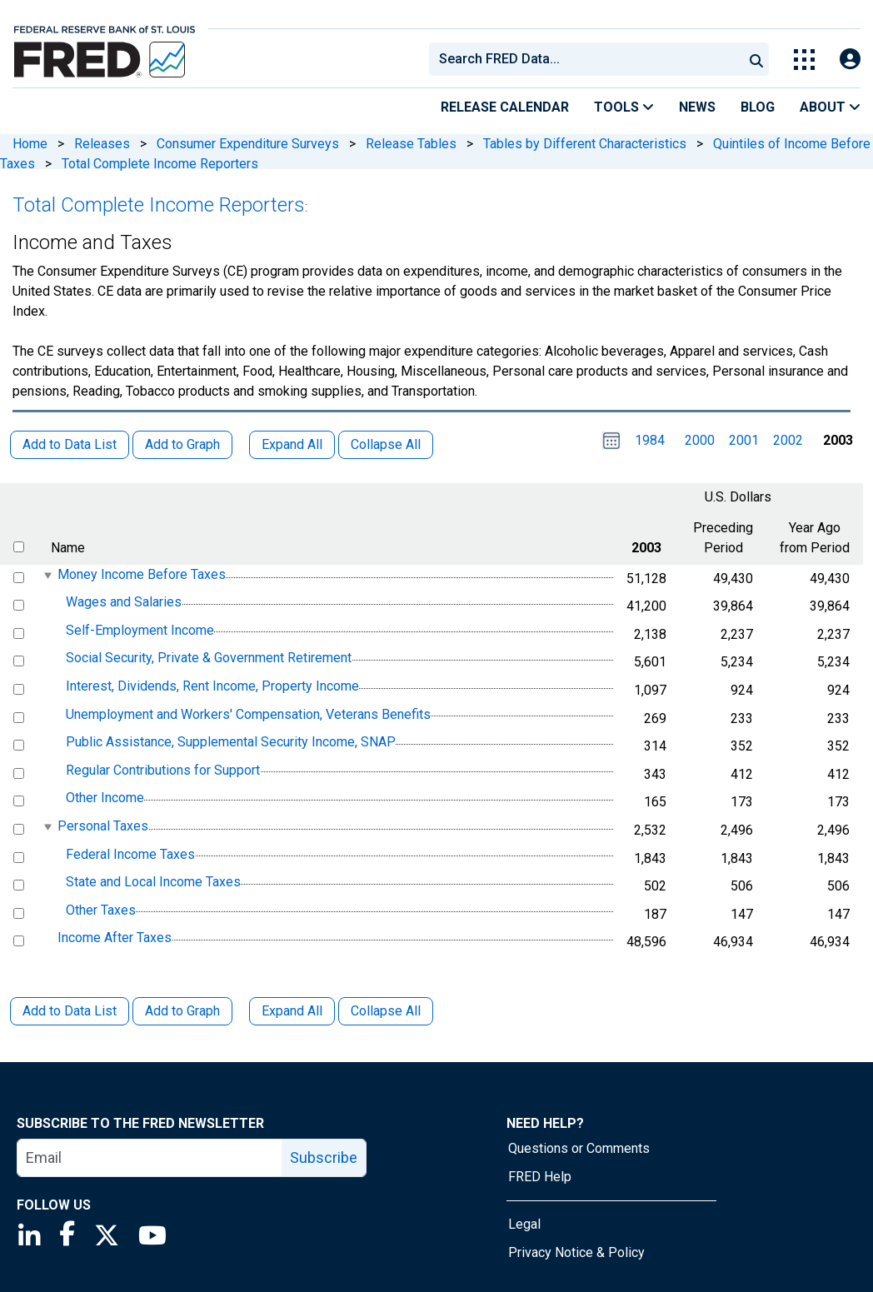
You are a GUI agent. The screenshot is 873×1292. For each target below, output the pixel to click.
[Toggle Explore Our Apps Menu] (804, 59)
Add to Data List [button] (69, 444)
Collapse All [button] (386, 444)
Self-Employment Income (140, 630)
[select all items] (18, 546)
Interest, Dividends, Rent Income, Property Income (212, 686)
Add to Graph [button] (182, 444)
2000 (700, 440)
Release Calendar (505, 107)
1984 (650, 440)
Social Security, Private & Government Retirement (209, 658)
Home (29, 144)
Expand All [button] (292, 444)
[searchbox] (589, 59)
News (697, 107)
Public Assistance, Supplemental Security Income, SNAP (231, 742)
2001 (744, 440)
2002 (788, 440)
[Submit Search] (756, 59)
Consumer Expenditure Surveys (248, 144)
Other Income (105, 798)
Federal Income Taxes (130, 854)
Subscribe (323, 1157)
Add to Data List (69, 1011)
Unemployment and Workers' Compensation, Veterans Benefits (248, 714)
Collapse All (386, 1011)
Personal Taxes (102, 826)
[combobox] (585, 59)
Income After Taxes (114, 937)
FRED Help (539, 1177)
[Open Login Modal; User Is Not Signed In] (850, 59)
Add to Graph (182, 1011)
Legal (524, 1224)
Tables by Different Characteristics (584, 144)
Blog (758, 107)
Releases (102, 144)
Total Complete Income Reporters (160, 164)
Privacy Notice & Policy (576, 1252)
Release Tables (411, 144)
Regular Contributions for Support (163, 770)
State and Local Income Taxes (153, 882)
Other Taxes (101, 910)
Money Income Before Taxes (141, 574)
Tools (624, 107)
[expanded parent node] (47, 575)
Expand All (292, 1011)
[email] (149, 1158)
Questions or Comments (579, 1148)
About (830, 107)
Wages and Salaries (124, 602)
